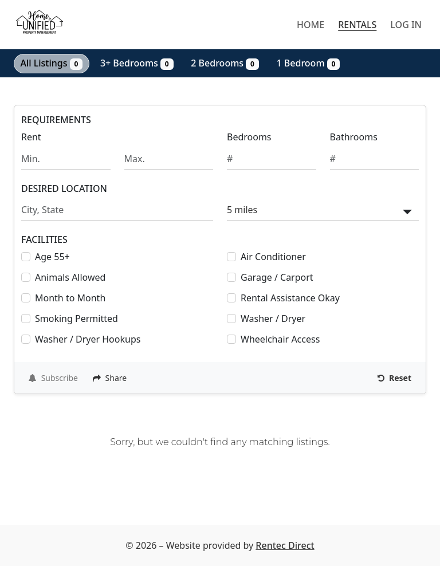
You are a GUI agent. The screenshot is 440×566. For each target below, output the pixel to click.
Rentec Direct (285, 545)
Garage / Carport (277, 277)
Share (110, 377)
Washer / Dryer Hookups (87, 339)
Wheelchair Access (280, 339)
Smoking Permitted (76, 318)
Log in (406, 24)
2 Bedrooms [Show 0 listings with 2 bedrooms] (224, 63)
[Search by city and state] (117, 210)
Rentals (357, 24)
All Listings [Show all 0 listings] (51, 63)
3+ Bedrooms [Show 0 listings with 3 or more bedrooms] (137, 63)
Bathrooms (354, 137)
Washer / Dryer (273, 318)
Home (310, 24)
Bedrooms (249, 137)
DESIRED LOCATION (64, 188)
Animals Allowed (70, 277)
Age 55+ (52, 256)
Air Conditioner (273, 256)
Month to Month (70, 298)
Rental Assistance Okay (290, 298)
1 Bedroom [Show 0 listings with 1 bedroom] (308, 63)
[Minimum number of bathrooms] (374, 159)
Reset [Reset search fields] (394, 377)
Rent (31, 137)
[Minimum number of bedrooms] (271, 159)
